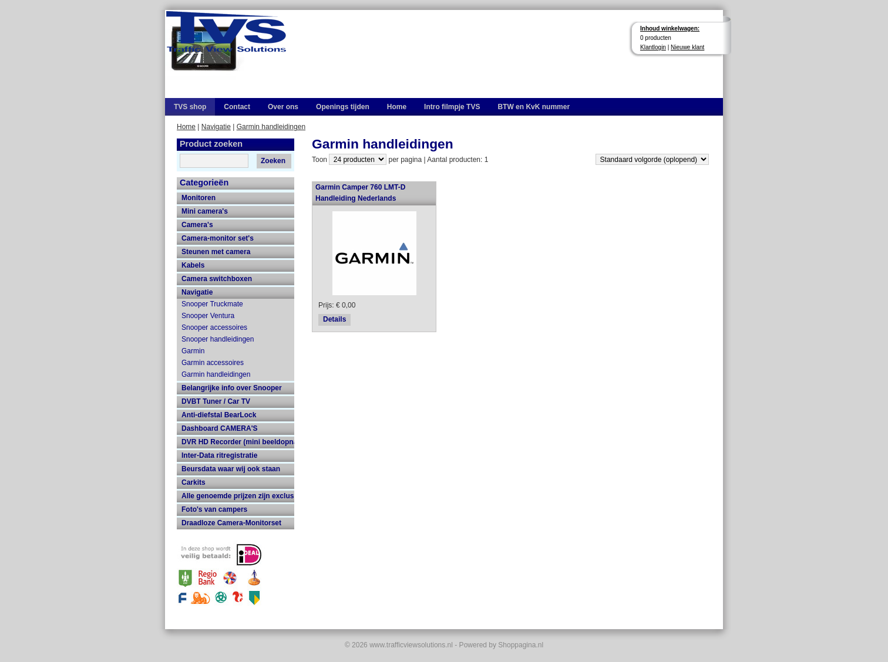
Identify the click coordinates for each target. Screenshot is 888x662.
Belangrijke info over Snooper (231, 388)
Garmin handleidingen (271, 127)
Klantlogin (653, 47)
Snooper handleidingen (217, 339)
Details (334, 319)
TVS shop (190, 107)
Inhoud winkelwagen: (669, 28)
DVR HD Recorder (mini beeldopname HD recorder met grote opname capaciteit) (237, 442)
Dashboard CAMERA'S (219, 428)
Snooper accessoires (214, 327)
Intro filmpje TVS (452, 107)
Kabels (192, 265)
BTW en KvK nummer (533, 107)
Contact (237, 107)
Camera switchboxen (216, 279)
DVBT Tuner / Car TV (215, 401)
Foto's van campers (214, 509)
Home (396, 107)
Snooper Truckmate (212, 304)
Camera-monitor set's (217, 238)
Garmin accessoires (212, 363)
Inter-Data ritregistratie (219, 455)
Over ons (283, 107)
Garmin (192, 351)
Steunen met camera (215, 252)
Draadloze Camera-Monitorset (231, 523)
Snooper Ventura (207, 316)
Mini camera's (204, 211)
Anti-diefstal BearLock (218, 415)
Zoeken (273, 161)
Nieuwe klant (687, 47)
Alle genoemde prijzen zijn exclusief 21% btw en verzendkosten (237, 496)
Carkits (193, 482)
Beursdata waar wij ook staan (230, 469)
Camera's (197, 225)
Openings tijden (342, 107)
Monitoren (198, 198)
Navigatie (216, 127)
